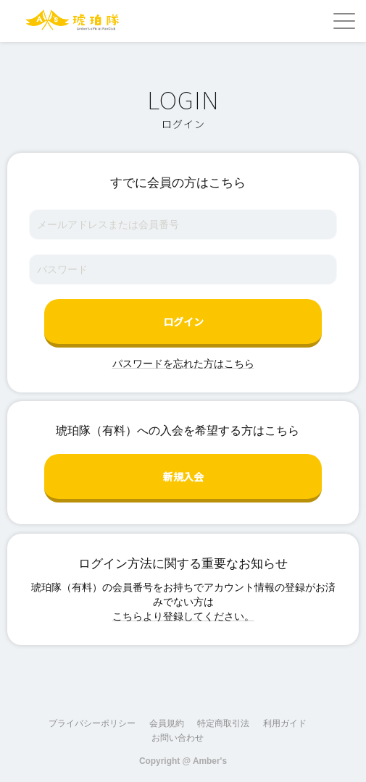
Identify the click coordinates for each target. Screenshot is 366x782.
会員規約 (166, 723)
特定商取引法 (223, 723)
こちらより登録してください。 (183, 616)
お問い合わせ (177, 738)
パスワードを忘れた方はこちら (183, 363)
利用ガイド (285, 723)
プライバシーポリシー (92, 723)
